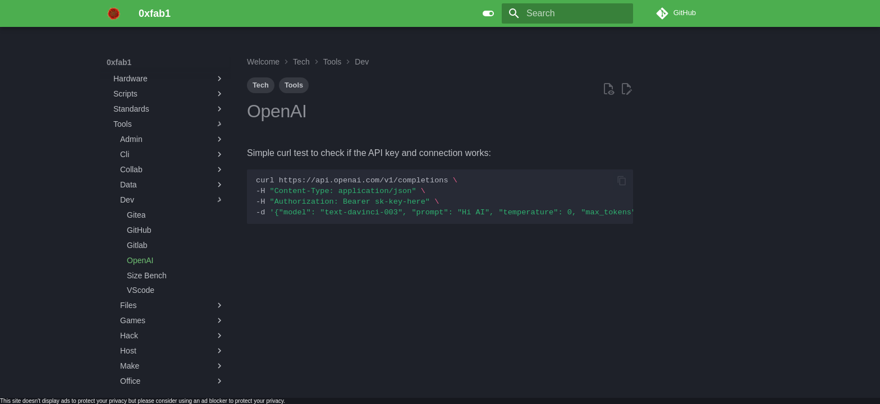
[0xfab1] (113, 13)
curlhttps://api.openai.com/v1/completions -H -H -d (444, 196)
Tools (294, 85)
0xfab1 (119, 62)
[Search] (567, 13)
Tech (261, 85)
